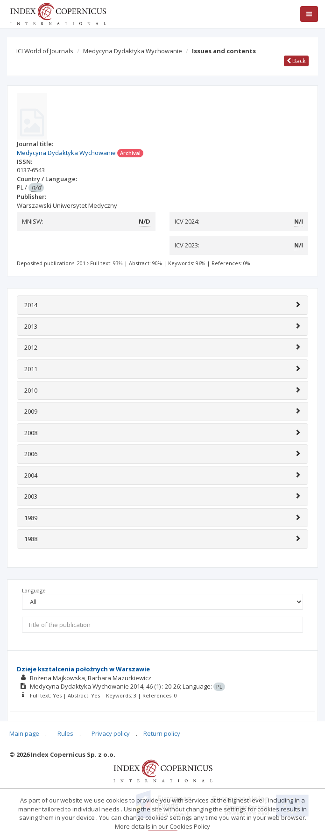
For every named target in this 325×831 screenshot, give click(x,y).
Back (296, 60)
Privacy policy (111, 733)
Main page (24, 733)
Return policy (161, 733)
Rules (65, 733)
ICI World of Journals (44, 51)
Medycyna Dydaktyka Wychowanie (132, 51)
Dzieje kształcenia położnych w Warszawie (83, 669)
